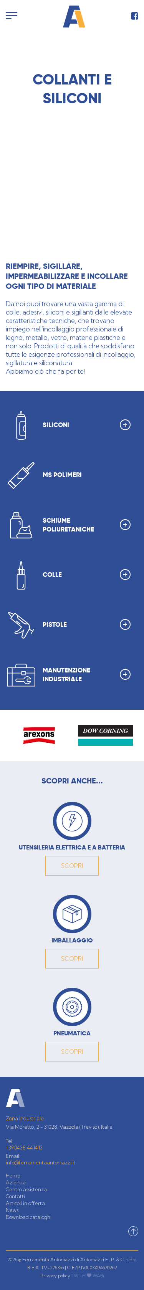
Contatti (15, 1196)
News (12, 1210)
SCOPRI (72, 865)
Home (13, 1175)
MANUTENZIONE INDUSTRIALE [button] (87, 675)
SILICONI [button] (87, 424)
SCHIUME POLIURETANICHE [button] (87, 525)
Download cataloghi (28, 1217)
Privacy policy (55, 1275)
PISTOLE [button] (87, 624)
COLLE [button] (87, 574)
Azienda (16, 1182)
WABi (98, 1275)
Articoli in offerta (25, 1203)
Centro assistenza (26, 1189)
